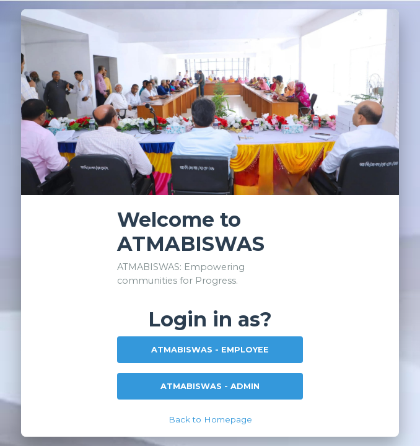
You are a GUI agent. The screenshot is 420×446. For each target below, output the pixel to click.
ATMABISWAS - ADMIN (210, 386)
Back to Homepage (210, 419)
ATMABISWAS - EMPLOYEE (210, 349)
